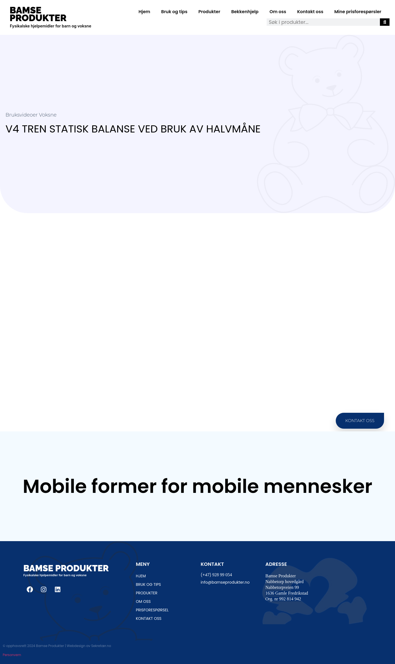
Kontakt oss (310, 12)
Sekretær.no (101, 645)
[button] (360, 421)
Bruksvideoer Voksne (31, 115)
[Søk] (385, 22)
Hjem (144, 12)
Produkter (209, 12)
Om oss (277, 12)
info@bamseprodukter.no (225, 582)
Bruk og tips (174, 12)
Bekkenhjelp (245, 12)
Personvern (12, 654)
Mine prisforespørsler (357, 12)
